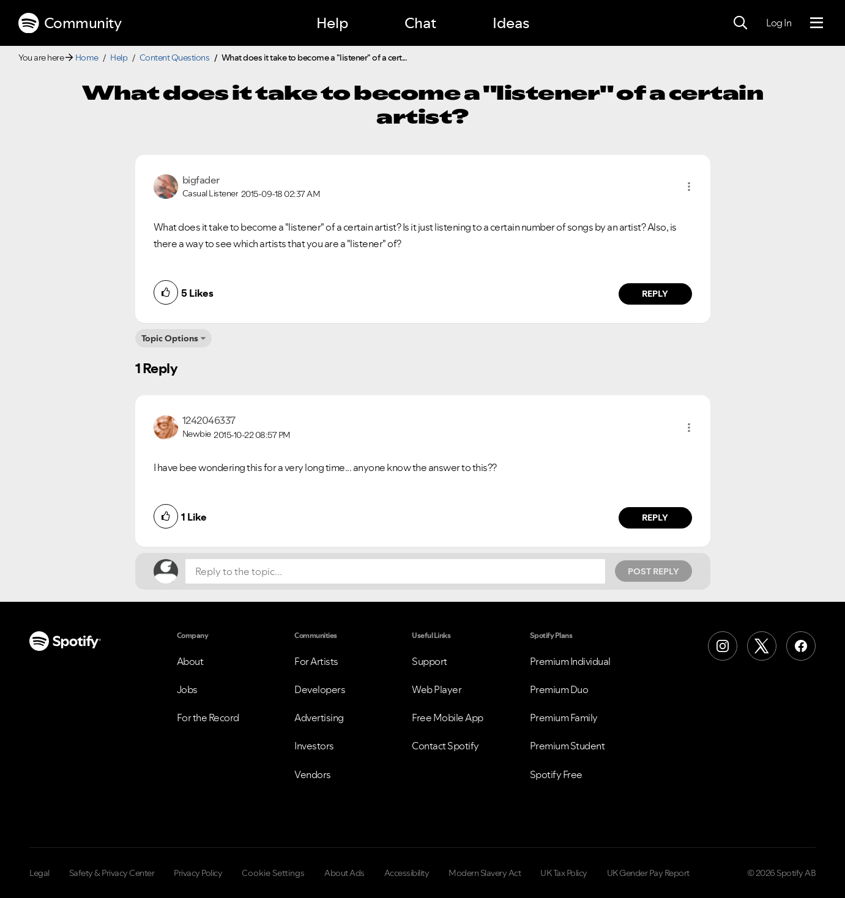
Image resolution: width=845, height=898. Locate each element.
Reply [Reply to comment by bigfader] (655, 294)
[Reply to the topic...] (395, 571)
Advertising (319, 717)
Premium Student (567, 745)
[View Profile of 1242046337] (209, 420)
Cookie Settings (273, 872)
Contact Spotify (445, 745)
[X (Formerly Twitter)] (761, 646)
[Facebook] (801, 646)
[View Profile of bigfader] (201, 180)
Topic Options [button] (169, 338)
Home (87, 57)
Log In (778, 22)
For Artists (316, 661)
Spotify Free (556, 774)
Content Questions (175, 57)
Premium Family (564, 717)
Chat (420, 23)
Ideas (511, 23)
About (190, 661)
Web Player (436, 689)
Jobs (187, 689)
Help (332, 23)
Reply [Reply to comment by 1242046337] (655, 517)
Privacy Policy (198, 872)
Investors (314, 745)
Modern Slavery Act (485, 872)
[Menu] (816, 23)
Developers (319, 689)
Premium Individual (570, 661)
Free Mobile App (447, 717)
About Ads (344, 872)
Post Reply (653, 571)
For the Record (208, 717)
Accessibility (407, 872)
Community (69, 23)
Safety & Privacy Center (112, 872)
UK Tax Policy (563, 872)
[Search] (740, 23)
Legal (39, 872)
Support (429, 661)
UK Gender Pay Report (648, 872)
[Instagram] (722, 646)
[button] (689, 186)
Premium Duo (559, 689)
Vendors (312, 774)
